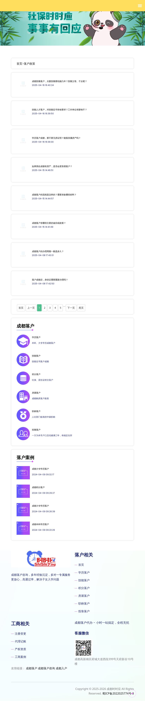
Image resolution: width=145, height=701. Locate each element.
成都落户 (31, 668)
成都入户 (61, 668)
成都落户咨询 (46, 668)
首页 (19, 64)
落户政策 (29, 64)
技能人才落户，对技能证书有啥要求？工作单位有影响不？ (59, 109)
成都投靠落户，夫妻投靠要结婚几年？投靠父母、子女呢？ (59, 81)
